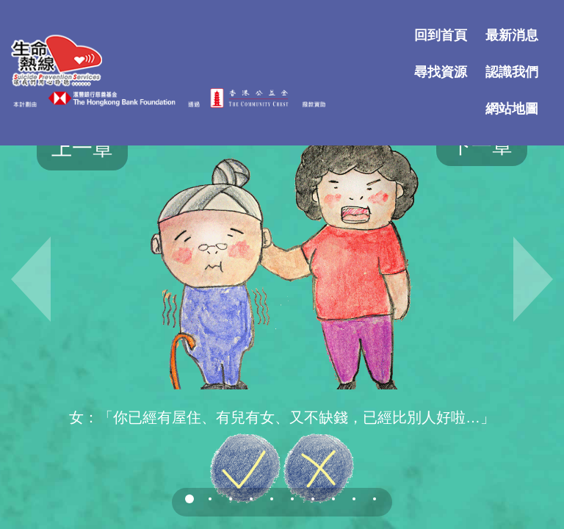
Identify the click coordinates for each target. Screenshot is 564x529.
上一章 (82, 148)
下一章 (482, 145)
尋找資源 (440, 70)
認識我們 (511, 70)
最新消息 (511, 33)
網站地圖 (511, 107)
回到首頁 (440, 33)
